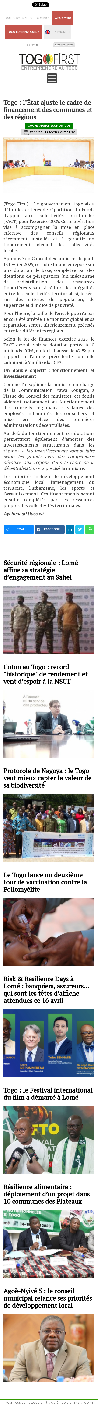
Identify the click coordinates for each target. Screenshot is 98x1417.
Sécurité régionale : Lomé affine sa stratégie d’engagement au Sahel (41, 569)
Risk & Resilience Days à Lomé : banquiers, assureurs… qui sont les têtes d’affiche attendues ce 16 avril (46, 989)
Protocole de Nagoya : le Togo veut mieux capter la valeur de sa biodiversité (47, 777)
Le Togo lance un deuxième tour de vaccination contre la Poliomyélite (45, 882)
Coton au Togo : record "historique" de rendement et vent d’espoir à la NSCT (46, 674)
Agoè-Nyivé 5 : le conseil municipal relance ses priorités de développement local (48, 1298)
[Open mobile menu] (52, 78)
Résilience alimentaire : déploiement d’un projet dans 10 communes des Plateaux (47, 1193)
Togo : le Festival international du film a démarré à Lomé (48, 1094)
